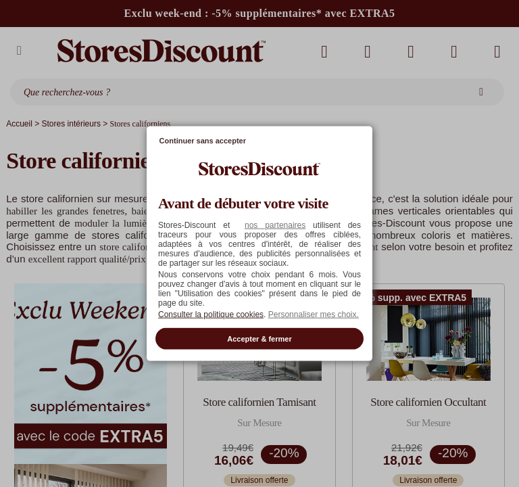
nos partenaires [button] (275, 224)
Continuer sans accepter (202, 141)
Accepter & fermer (259, 338)
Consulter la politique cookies (211, 314)
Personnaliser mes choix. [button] (313, 314)
